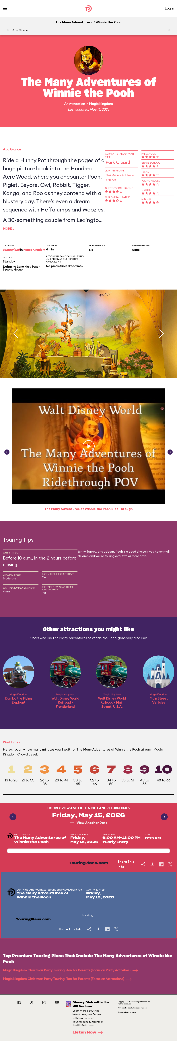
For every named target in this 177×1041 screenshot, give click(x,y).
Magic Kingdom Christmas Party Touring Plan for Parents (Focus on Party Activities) (70, 970)
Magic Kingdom (101, 104)
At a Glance (20, 30)
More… (8, 228)
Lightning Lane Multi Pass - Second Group (21, 268)
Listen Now (89, 1032)
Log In (169, 8)
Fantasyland (11, 250)
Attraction (77, 104)
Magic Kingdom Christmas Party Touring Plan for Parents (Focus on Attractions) (67, 979)
